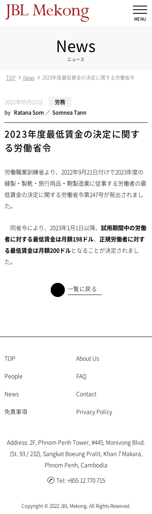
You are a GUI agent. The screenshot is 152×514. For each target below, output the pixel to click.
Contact (86, 394)
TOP (10, 77)
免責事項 (15, 411)
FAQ (81, 376)
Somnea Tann (69, 112)
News (28, 77)
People (13, 376)
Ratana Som (29, 112)
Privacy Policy (94, 411)
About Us (87, 358)
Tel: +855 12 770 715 (76, 480)
